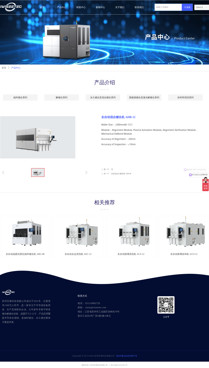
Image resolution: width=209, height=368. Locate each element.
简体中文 (199, 7)
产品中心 (16, 68)
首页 (4, 68)
